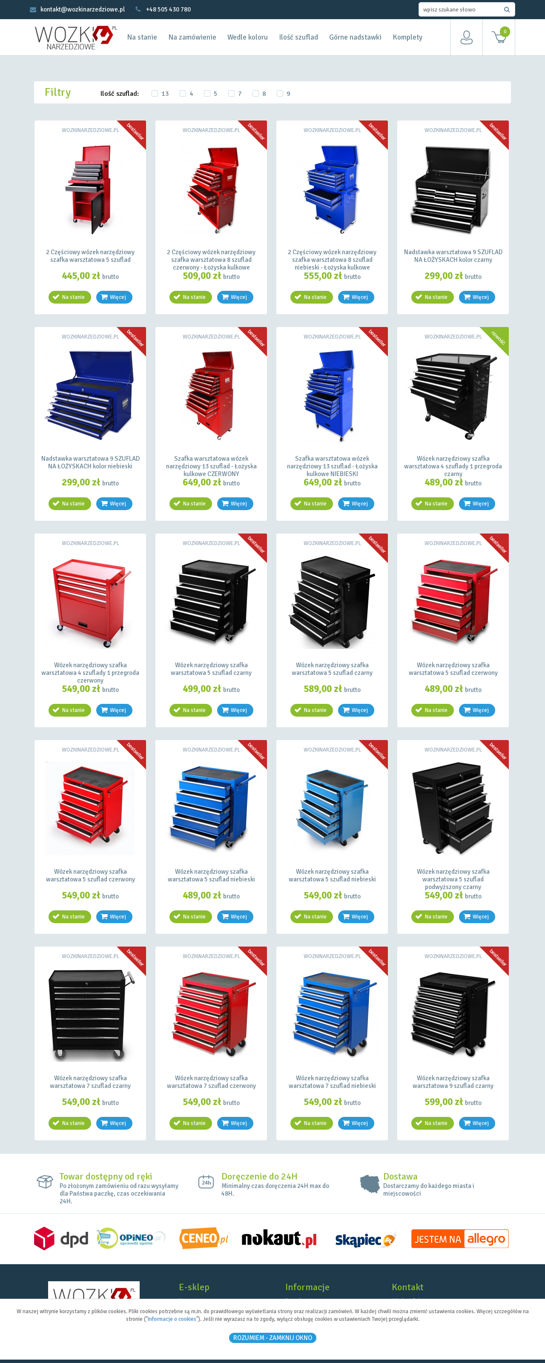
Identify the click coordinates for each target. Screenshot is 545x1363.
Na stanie (142, 37)
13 (165, 93)
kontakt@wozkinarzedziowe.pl (82, 9)
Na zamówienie (192, 37)
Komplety (407, 37)
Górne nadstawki (355, 37)
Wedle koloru (247, 37)
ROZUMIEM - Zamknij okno (272, 1338)
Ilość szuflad (298, 37)
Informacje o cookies (172, 1319)
